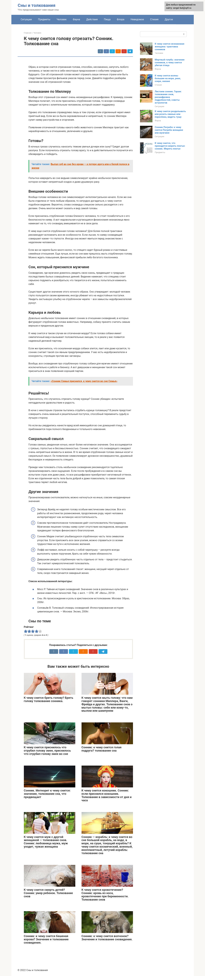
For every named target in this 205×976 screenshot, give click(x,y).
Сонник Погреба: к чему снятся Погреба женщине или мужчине (169, 130)
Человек (62, 19)
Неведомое (137, 19)
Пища (107, 19)
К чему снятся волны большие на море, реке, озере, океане (168, 78)
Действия (92, 19)
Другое (169, 19)
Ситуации (26, 19)
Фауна (76, 19)
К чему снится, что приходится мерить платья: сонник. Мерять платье (170, 146)
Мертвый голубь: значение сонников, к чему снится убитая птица (170, 62)
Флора (120, 19)
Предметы (44, 19)
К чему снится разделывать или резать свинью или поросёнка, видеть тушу (170, 114)
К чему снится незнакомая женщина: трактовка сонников (169, 46)
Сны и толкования (36, 5)
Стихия (154, 19)
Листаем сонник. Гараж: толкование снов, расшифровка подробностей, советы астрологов (168, 97)
